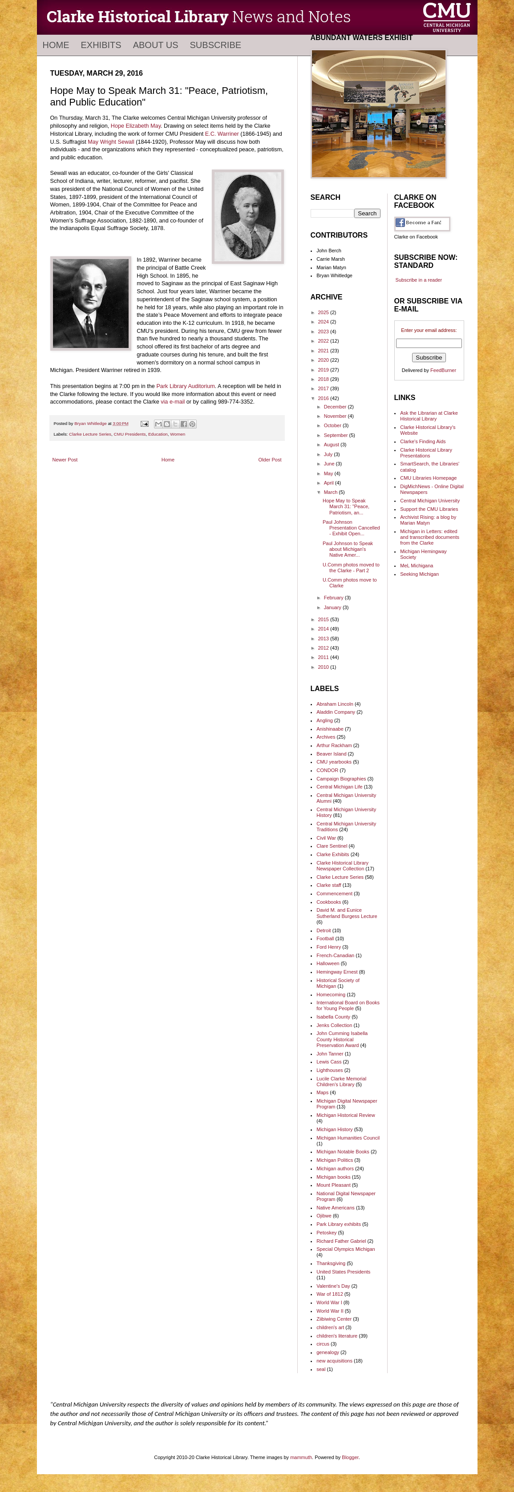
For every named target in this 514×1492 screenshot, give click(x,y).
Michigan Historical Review (345, 1115)
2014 (324, 628)
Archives (325, 737)
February (334, 597)
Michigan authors (335, 1168)
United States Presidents (343, 1271)
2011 (324, 657)
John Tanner (329, 1053)
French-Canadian (335, 955)
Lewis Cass (328, 1061)
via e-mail (173, 402)
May (329, 473)
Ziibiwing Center (334, 1319)
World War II (330, 1311)
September (336, 435)
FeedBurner (443, 370)
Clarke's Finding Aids (422, 441)
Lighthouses (329, 1070)
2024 (324, 321)
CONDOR (327, 770)
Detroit (323, 930)
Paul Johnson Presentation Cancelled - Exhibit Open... (351, 527)
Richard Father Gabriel (341, 1241)
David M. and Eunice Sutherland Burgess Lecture (346, 912)
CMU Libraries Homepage (428, 478)
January (333, 607)
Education (158, 434)
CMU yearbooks (334, 761)
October (333, 425)
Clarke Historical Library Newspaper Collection (342, 865)
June (330, 463)
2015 (324, 619)
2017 (324, 388)
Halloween (327, 963)
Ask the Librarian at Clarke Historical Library (429, 415)
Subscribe (216, 45)
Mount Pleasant (333, 1185)
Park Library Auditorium (185, 386)
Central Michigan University (430, 500)
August (332, 444)
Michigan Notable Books (342, 1151)
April (329, 482)
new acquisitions (334, 1360)
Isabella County (333, 1016)
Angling (324, 720)
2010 (324, 667)
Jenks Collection (334, 1025)
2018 (324, 379)
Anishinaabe (330, 729)
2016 (324, 398)
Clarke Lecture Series (90, 434)
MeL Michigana (416, 565)
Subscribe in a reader (419, 280)
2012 (324, 648)
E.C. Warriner (222, 134)
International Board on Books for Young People (348, 1005)
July (329, 454)
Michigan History (334, 1129)
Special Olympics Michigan (345, 1249)
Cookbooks (328, 902)
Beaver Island (331, 753)
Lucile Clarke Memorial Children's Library (341, 1081)
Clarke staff (328, 885)
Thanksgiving (330, 1263)
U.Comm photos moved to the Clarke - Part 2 (351, 567)
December (336, 406)
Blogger (350, 1457)
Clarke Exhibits (332, 854)
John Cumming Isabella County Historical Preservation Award (342, 1039)
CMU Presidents (130, 434)
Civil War (326, 838)
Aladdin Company (335, 712)
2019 (324, 369)
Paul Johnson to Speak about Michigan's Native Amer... (348, 549)
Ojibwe (324, 1215)
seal (320, 1369)
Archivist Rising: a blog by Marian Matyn (428, 520)
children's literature (336, 1335)
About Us (155, 45)
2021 (324, 350)
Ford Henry (328, 947)
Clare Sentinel (331, 846)
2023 (324, 331)
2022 (324, 341)
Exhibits (101, 45)
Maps (322, 1092)
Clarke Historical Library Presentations (426, 452)
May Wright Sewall (111, 142)
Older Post (270, 459)
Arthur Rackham (334, 745)
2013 (324, 638)
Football (325, 938)
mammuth (301, 1457)
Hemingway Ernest (336, 971)
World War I (329, 1302)
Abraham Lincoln (334, 704)
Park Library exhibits (338, 1224)
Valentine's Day (333, 1286)
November (336, 416)
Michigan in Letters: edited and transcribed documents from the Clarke (429, 537)
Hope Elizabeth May (136, 126)
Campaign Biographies (341, 778)
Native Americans (335, 1207)
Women (177, 434)
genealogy (327, 1352)
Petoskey (326, 1232)
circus (322, 1343)
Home (56, 45)
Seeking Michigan (419, 574)
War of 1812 (329, 1294)
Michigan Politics (334, 1160)
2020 (324, 360)
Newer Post (65, 459)
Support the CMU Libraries (429, 509)
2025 (324, 312)
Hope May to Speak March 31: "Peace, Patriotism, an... (346, 506)
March (331, 492)
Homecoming (330, 994)
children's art (330, 1327)
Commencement (334, 893)
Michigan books (333, 1177)
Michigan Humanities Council (348, 1137)
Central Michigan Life (339, 786)
